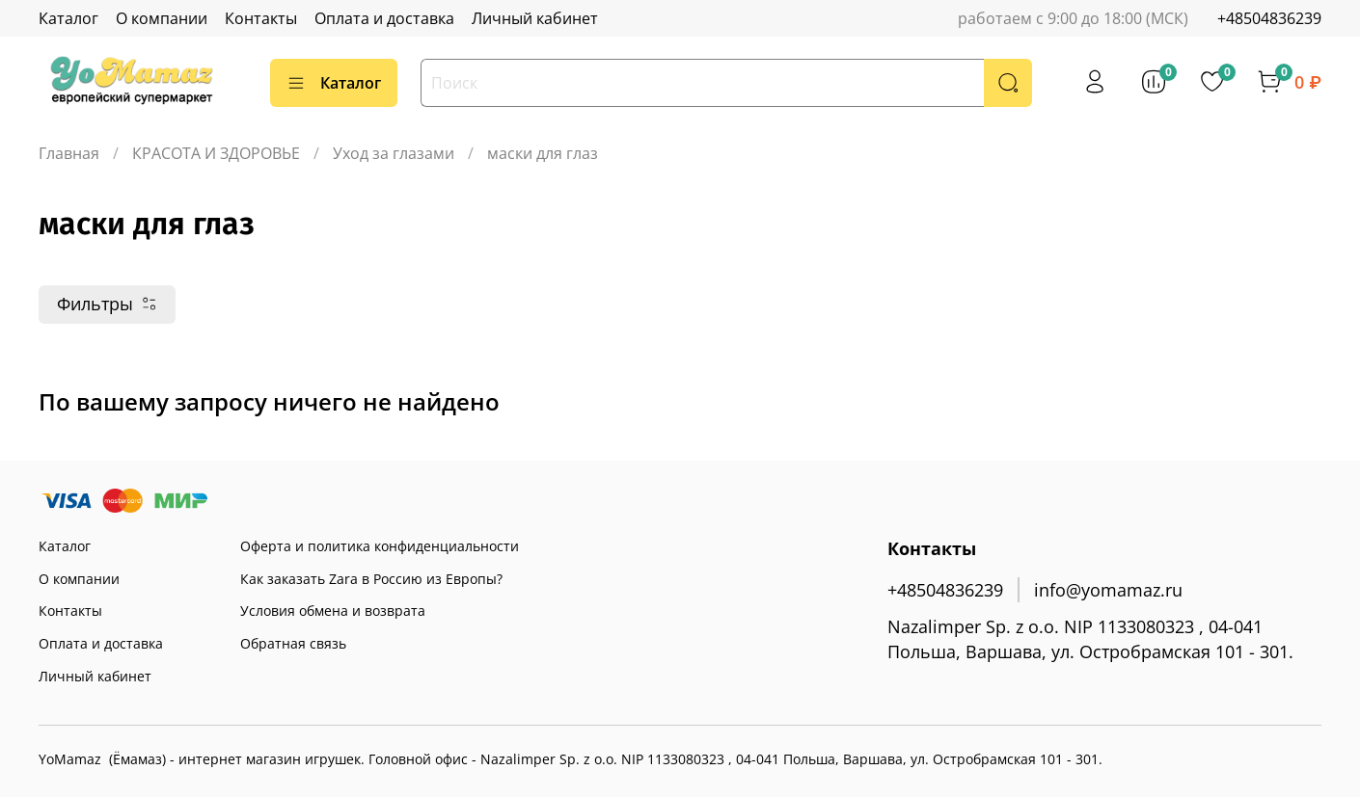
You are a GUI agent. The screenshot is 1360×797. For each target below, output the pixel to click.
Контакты (261, 18)
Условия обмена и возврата (332, 610)
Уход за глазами (393, 153)
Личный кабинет (535, 18)
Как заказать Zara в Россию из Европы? (371, 579)
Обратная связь (293, 643)
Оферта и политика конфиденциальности (379, 546)
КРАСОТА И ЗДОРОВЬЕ (216, 153)
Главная (69, 153)
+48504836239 (1269, 18)
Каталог (68, 18)
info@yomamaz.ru (1108, 589)
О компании (161, 18)
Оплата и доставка (384, 18)
